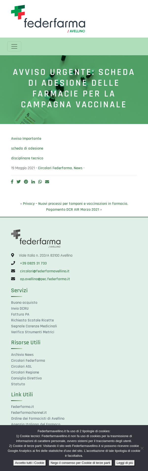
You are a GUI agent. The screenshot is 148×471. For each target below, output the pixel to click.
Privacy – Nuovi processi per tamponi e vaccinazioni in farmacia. (75, 203)
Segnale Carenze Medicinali (34, 326)
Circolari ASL (21, 366)
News (78, 168)
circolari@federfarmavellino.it (45, 271)
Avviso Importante (26, 138)
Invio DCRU (20, 308)
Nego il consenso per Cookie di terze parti (80, 463)
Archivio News (22, 354)
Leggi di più (125, 463)
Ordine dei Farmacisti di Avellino (37, 418)
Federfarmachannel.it (29, 412)
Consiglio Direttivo (26, 378)
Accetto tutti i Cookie (29, 463)
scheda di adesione (27, 148)
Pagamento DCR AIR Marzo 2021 (72, 209)
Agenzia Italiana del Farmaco (35, 424)
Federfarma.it (22, 406)
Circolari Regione (25, 372)
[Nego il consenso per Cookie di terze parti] (141, 448)
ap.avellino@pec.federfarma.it (44, 279)
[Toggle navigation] (14, 46)
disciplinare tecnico (27, 158)
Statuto (18, 384)
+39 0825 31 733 (33, 263)
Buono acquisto (24, 302)
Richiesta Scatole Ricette (32, 320)
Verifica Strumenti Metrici (32, 332)
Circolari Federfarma (55, 168)
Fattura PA (20, 314)
